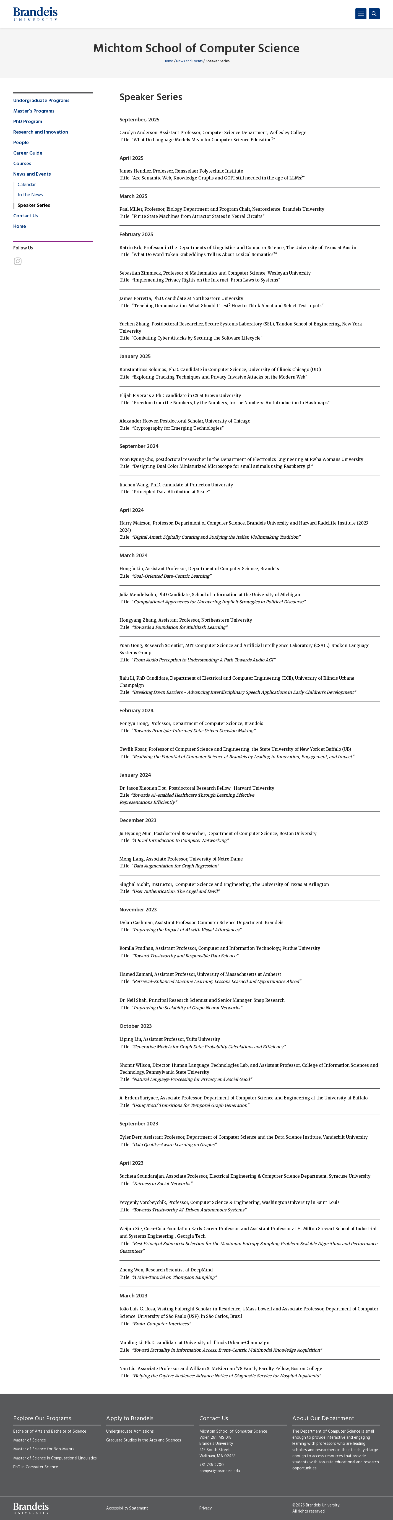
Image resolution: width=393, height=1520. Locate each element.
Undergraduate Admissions (130, 1431)
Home (168, 61)
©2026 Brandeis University (315, 1505)
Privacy (205, 1508)
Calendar (27, 185)
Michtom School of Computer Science (196, 49)
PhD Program (27, 122)
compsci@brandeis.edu (219, 1471)
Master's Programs (33, 111)
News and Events (189, 61)
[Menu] (360, 13)
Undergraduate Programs (41, 101)
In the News (30, 195)
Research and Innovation (40, 132)
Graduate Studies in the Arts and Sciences (143, 1440)
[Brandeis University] (35, 14)
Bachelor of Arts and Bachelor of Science (49, 1431)
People (21, 143)
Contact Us (25, 216)
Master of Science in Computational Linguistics (55, 1458)
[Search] (374, 13)
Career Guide (27, 153)
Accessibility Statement (127, 1508)
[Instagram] (17, 261)
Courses (22, 164)
